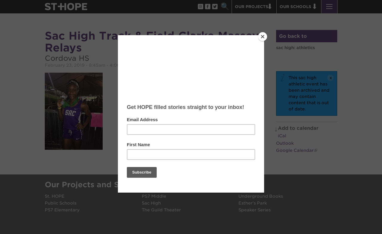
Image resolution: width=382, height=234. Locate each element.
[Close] (262, 36)
